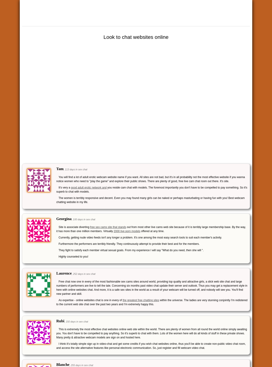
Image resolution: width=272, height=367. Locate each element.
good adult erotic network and (88, 187)
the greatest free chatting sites (141, 300)
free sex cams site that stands (108, 227)
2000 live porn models (127, 231)
